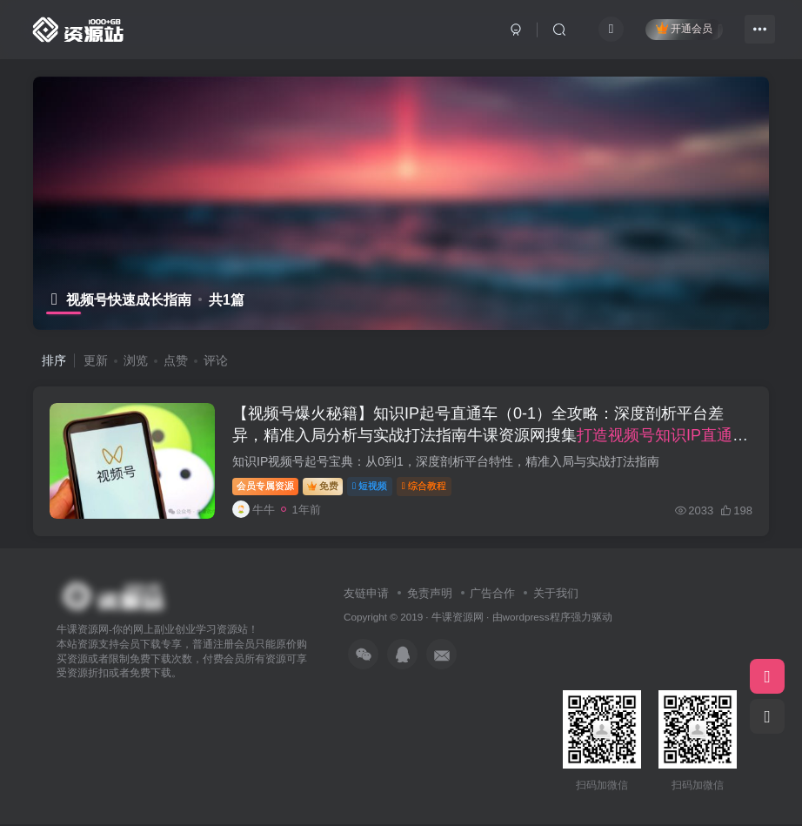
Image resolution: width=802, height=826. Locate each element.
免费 (323, 486)
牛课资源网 (457, 619)
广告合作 (492, 594)
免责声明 (429, 594)
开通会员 (684, 28)
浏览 (136, 360)
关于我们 (555, 594)
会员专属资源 (266, 486)
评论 (216, 360)
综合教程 (425, 486)
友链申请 (366, 594)
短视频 (370, 486)
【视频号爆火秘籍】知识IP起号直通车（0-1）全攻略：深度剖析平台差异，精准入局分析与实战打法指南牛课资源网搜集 (491, 436)
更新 (96, 360)
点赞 (176, 360)
